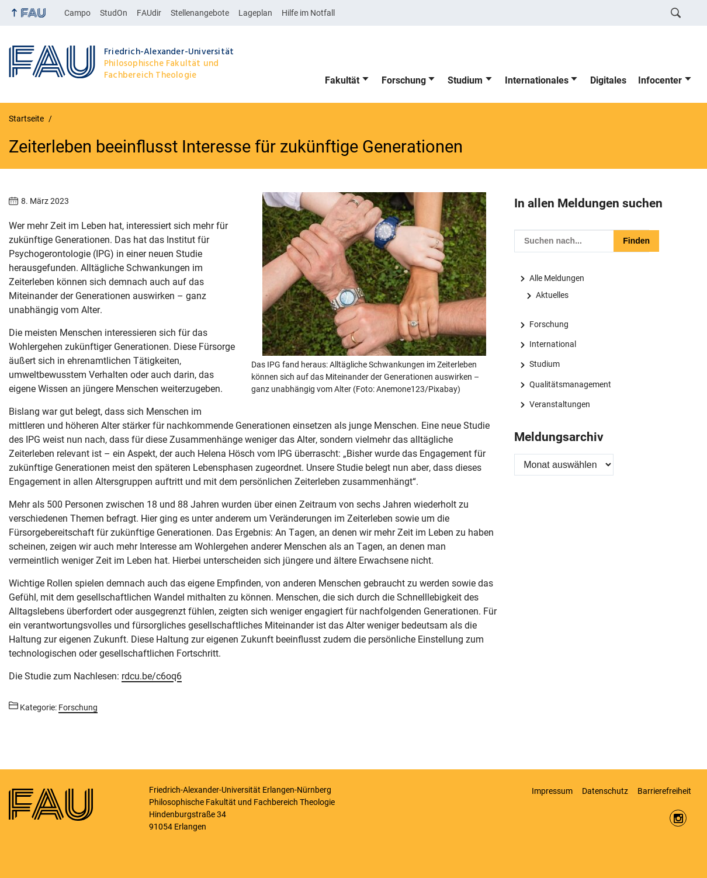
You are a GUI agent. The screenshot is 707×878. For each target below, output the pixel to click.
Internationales (537, 80)
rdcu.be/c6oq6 (152, 676)
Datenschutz (605, 791)
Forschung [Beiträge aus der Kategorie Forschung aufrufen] (78, 707)
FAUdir (149, 13)
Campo (77, 13)
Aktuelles (552, 295)
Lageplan (255, 13)
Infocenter (660, 80)
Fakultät (342, 80)
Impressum (552, 791)
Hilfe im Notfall (308, 13)
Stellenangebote (200, 13)
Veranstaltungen (559, 404)
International (552, 344)
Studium (465, 80)
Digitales (608, 80)
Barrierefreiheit (664, 791)
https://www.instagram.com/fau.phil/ (678, 818)
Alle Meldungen (556, 278)
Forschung (404, 80)
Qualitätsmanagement (570, 384)
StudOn (113, 13)
